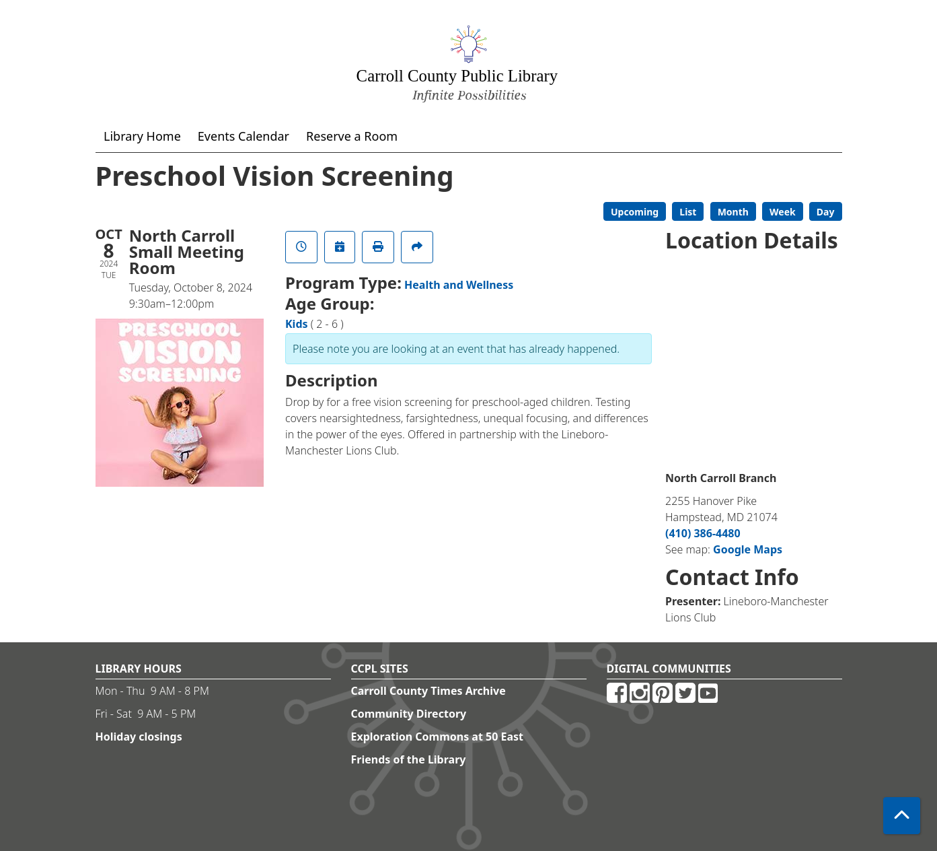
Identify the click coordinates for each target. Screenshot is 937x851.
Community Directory (409, 713)
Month (733, 211)
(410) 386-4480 (703, 533)
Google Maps (747, 549)
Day (826, 211)
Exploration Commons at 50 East (437, 736)
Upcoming (635, 211)
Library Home (142, 136)
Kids (296, 323)
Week (783, 211)
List (687, 211)
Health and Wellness (458, 284)
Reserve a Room (352, 136)
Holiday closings (139, 736)
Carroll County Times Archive (428, 690)
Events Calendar (243, 136)
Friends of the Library (408, 759)
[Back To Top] (901, 815)
